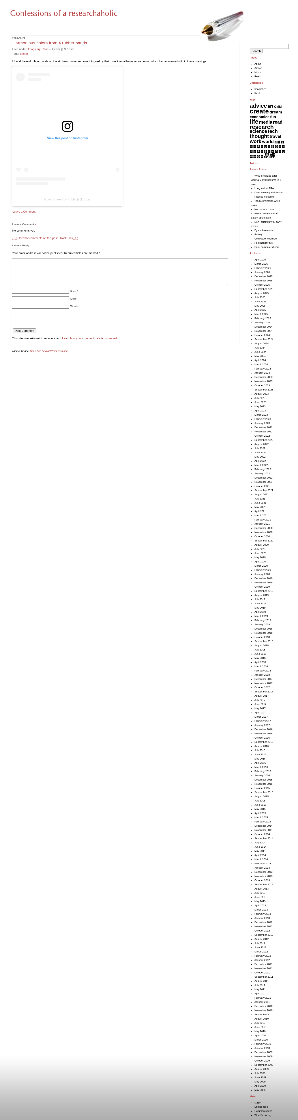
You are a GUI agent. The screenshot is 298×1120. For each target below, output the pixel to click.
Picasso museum (264, 196)
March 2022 (261, 465)
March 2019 (261, 616)
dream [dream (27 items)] (276, 112)
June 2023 (260, 402)
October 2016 (262, 737)
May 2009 (260, 1081)
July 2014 (259, 842)
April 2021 (260, 511)
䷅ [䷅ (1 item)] (275, 142)
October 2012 (262, 930)
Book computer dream (266, 247)
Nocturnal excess (264, 209)
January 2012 (262, 960)
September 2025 (263, 289)
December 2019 (263, 578)
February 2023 (262, 419)
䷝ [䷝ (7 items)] (254, 156)
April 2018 (260, 662)
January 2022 (262, 473)
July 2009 (259, 1073)
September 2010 (263, 1014)
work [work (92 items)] (255, 141)
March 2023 (261, 414)
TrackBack (69, 238)
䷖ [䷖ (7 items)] (265, 151)
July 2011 (259, 985)
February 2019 (262, 620)
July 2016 (259, 750)
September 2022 (263, 440)
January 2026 (262, 272)
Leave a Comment (24, 211)
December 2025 (263, 276)
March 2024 (261, 364)
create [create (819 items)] (259, 111)
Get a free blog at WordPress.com (49, 356)
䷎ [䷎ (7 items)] (272, 146)
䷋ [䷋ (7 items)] (262, 146)
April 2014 (260, 855)
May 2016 (260, 758)
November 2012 (263, 926)
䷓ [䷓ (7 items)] (254, 151)
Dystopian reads (263, 230)
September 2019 (263, 591)
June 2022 (260, 452)
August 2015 (261, 796)
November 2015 (263, 783)
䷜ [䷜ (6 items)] (251, 156)
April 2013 (260, 905)
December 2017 (263, 679)
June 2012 (260, 947)
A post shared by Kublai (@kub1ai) (68, 199)
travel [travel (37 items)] (275, 136)
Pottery (258, 234)
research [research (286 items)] (262, 127)
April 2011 (260, 993)
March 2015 (261, 817)
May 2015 (260, 809)
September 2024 (263, 339)
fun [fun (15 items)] (273, 117)
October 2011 (262, 972)
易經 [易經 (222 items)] (269, 156)
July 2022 (259, 448)
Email (73, 304)
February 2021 (262, 519)
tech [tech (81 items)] (273, 131)
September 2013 (263, 884)
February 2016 (262, 771)
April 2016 (260, 763)
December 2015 (263, 779)
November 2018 (263, 633)
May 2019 (260, 607)
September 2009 (263, 1064)
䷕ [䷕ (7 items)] (262, 151)
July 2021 (259, 498)
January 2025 (262, 322)
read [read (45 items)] (278, 122)
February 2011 (262, 997)
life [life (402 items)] (254, 121)
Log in (257, 1102)
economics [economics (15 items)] (259, 117)
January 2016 (262, 775)
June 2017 (260, 704)
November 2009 (263, 1056)
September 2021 (263, 490)
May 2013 (260, 901)
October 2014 (262, 834)
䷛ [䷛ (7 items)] (283, 151)
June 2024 (260, 352)
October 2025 (262, 284)
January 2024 (262, 372)
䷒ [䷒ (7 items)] (251, 151)
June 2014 (260, 846)
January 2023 (262, 423)
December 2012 (263, 922)
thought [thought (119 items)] (259, 136)
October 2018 (262, 637)
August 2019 (261, 595)
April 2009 (260, 1085)
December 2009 (263, 1052)
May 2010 (260, 1031)
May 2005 (260, 1090)
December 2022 (263, 427)
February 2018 (262, 670)
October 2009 (262, 1060)
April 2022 (260, 461)
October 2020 (262, 536)
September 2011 (263, 976)
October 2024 (262, 335)
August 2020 (261, 544)
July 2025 (259, 297)
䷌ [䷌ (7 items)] (265, 146)
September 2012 (263, 934)
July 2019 (259, 599)
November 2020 (263, 532)
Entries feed (261, 1106)
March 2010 (261, 1039)
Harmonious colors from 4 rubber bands (49, 43)
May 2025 (260, 305)
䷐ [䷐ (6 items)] (279, 146)
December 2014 (263, 825)
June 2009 (260, 1077)
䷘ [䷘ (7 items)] (272, 151)
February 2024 (262, 368)
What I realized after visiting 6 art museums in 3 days (266, 179)
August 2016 (261, 746)
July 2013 (259, 893)
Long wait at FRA (264, 188)
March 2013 (261, 909)
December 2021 (263, 477)
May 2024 (260, 356)
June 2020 (260, 553)
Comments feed (263, 1111)
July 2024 (259, 347)
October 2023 (262, 385)
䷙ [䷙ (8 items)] (276, 151)
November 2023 (263, 381)
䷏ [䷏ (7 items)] (276, 146)
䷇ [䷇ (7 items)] (282, 142)
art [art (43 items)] (270, 106)
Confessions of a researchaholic (64, 13)
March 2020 (261, 565)
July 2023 (259, 398)
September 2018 (263, 641)
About (257, 63)
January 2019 (262, 624)
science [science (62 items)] (258, 131)
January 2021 (262, 523)
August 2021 (261, 494)
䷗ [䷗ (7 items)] (269, 151)
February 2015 (262, 821)
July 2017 (259, 700)
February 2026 (262, 268)
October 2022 (262, 435)
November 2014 (263, 830)
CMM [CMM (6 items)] (278, 106)
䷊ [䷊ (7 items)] (258, 146)
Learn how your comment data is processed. (90, 343)
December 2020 (263, 528)
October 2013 (262, 880)
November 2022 (263, 431)
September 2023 (263, 389)
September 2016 (263, 742)
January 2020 (262, 574)
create (24, 53)
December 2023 (263, 377)
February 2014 (262, 863)
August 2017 (261, 695)
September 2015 (263, 792)
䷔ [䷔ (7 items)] (258, 151)
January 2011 (262, 1002)
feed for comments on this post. (35, 238)
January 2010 (262, 1048)
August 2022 (261, 444)
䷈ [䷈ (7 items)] (251, 146)
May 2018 (260, 658)
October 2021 (262, 486)
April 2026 (260, 259)
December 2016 (263, 729)
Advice (258, 68)
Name (74, 296)
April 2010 (260, 1035)
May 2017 (260, 708)
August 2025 (261, 293)
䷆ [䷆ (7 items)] (278, 142)
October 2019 (262, 586)
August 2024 (261, 343)
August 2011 (261, 981)
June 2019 (260, 603)
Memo (257, 72)
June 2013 (260, 897)
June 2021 (260, 503)
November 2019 (263, 582)
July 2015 (259, 800)
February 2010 (262, 1044)
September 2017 (263, 691)
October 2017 (262, 687)
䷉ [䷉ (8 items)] (254, 146)
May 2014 (260, 851)
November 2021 (263, 482)
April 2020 (260, 561)
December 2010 (263, 1006)
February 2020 (262, 570)
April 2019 (260, 612)
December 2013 (263, 872)
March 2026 (261, 263)
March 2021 (261, 515)
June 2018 (260, 653)
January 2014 (262, 867)
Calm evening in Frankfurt (268, 192)
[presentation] (45, 325)
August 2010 (261, 1018)
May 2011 (260, 989)
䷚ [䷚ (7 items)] (279, 151)
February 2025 (262, 318)
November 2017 (263, 683)
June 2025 (260, 301)
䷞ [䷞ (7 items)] (258, 156)
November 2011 (263, 968)
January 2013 (262, 918)
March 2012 (261, 951)
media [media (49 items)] (265, 121)
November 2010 (263, 1010)
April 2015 (260, 813)
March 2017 (261, 716)
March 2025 (261, 314)
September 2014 (263, 838)
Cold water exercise (265, 238)
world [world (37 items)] (268, 141)
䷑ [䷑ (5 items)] (283, 146)
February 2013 (262, 914)
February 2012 (262, 955)
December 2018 (263, 628)
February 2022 (262, 469)
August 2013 (261, 888)
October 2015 (262, 788)
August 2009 (261, 1069)
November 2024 (263, 331)
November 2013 (263, 876)
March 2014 (261, 859)
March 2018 (261, 666)
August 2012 (261, 939)
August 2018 (261, 645)
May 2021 (260, 507)
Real (44, 49)
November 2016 (263, 733)
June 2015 (260, 804)
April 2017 (260, 712)
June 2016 (260, 754)
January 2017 (262, 725)
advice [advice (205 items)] (258, 106)
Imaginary (34, 49)
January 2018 (262, 674)
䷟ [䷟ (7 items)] (262, 156)
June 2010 (260, 1027)
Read (257, 76)
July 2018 (259, 649)
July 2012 (259, 943)
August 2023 (261, 393)
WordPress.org (262, 1115)
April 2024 (260, 360)
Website (74, 311)
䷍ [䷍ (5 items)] (269, 146)
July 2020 (259, 549)
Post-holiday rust (263, 242)
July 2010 (259, 1023)
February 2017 (262, 721)
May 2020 (260, 557)
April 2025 (260, 310)
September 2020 (263, 540)
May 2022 (260, 456)
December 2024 (263, 326)
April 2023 (260, 410)
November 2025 (263, 280)
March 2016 (261, 767)
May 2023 (260, 406)
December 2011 (263, 964)
